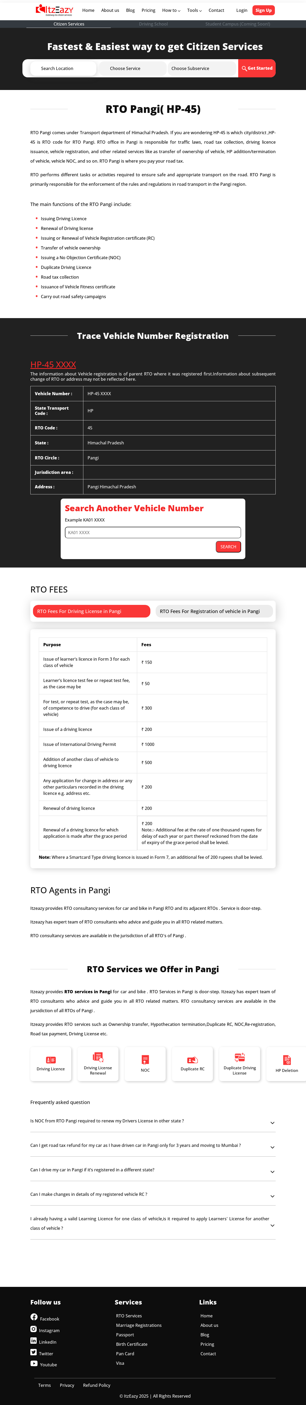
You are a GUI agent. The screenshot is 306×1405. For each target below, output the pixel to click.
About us (111, 10)
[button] (72, 68)
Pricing (148, 10)
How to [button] (171, 10)
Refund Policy (96, 1385)
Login (241, 10)
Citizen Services (69, 24)
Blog (130, 10)
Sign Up (264, 10)
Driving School (153, 24)
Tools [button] (194, 10)
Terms (44, 1385)
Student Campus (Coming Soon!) (237, 24)
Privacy (67, 1385)
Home (89, 10)
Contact (216, 10)
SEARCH (228, 547)
